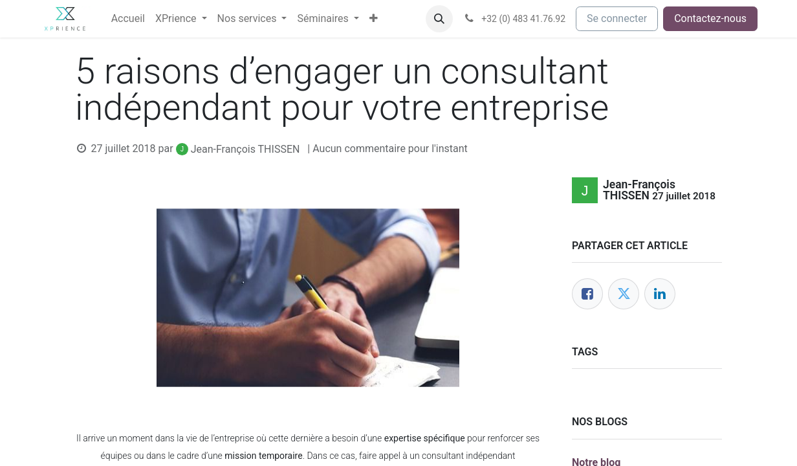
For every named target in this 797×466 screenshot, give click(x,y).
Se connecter (617, 18)
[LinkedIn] (659, 293)
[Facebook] (587, 293)
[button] (439, 18)
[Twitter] (623, 293)
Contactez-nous (710, 18)
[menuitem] (128, 19)
